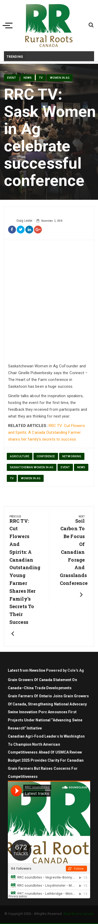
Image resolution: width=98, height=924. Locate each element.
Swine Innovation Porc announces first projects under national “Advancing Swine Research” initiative (45, 720)
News (28, 77)
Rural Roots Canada (79, 914)
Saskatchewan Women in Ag (31, 467)
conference (46, 456)
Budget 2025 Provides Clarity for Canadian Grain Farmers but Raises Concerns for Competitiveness (46, 768)
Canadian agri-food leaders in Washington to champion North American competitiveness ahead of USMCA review (46, 744)
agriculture (19, 456)
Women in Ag (60, 77)
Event (11, 77)
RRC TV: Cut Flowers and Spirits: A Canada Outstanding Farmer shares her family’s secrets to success (46, 432)
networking (71, 456)
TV (41, 77)
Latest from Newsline (26, 670)
